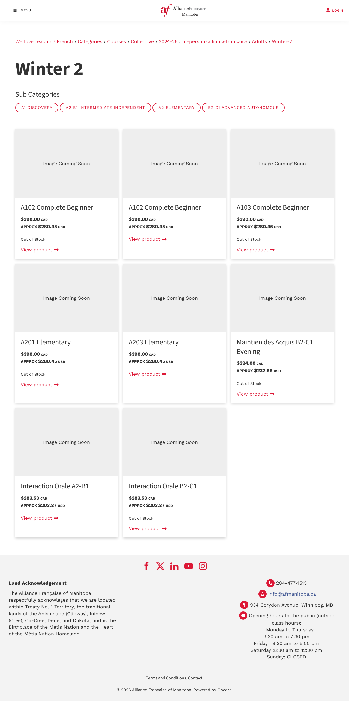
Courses (116, 41)
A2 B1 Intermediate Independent (105, 107)
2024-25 (168, 41)
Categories (90, 41)
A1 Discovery (36, 107)
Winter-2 (282, 41)
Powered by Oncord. (213, 689)
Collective (142, 41)
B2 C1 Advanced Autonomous (243, 107)
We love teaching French (44, 41)
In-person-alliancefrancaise (214, 41)
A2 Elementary (176, 107)
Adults (259, 41)
